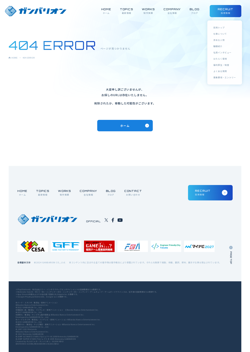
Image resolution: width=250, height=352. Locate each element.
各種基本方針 (24, 262)
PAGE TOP (231, 255)
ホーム (134, 126)
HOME (13, 57)
